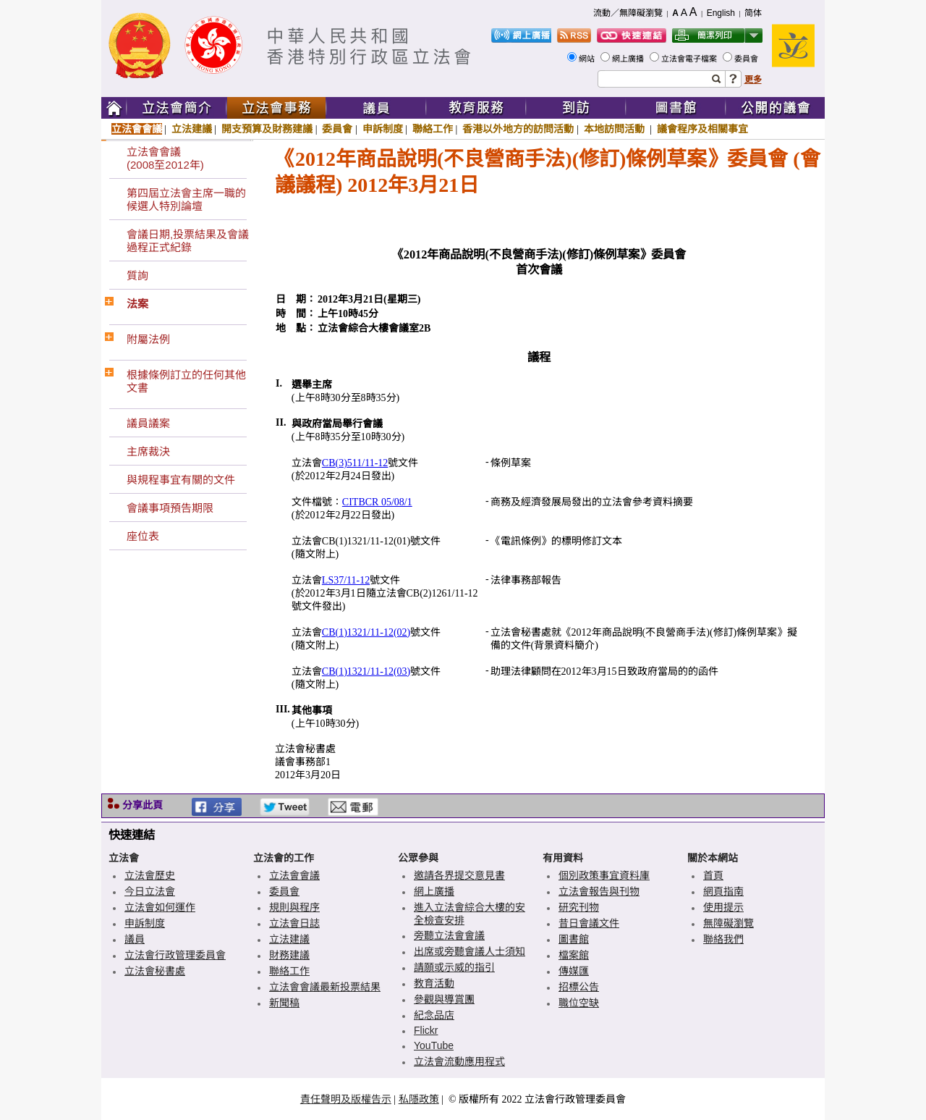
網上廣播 (629, 58)
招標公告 (578, 987)
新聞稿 (284, 1003)
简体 (753, 13)
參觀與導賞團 (444, 999)
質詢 (137, 275)
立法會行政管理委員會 (175, 955)
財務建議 (289, 955)
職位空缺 (578, 1003)
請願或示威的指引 (454, 967)
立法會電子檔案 (690, 58)
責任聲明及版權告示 (345, 1099)
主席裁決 (148, 451)
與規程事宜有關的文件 (181, 479)
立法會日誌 (294, 923)
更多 (753, 80)
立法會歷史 (149, 875)
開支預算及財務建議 (267, 129)
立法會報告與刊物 (599, 891)
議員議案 (148, 423)
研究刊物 (578, 907)
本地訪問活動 (615, 129)
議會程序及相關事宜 (702, 129)
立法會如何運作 (159, 907)
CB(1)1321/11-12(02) (366, 632)
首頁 (713, 875)
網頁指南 (723, 891)
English (721, 13)
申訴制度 (382, 129)
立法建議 (191, 129)
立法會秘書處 (154, 971)
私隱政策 (419, 1099)
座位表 (143, 536)
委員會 (747, 58)
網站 (588, 58)
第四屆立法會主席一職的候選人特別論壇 (186, 199)
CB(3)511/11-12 (355, 463)
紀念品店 (434, 1015)
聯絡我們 (723, 939)
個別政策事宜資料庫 (604, 875)
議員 (134, 939)
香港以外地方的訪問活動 (518, 129)
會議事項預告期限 (170, 508)
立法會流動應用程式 (459, 1061)
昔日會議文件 (588, 923)
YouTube (434, 1045)
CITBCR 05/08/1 (377, 502)
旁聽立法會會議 (449, 935)
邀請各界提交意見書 (459, 875)
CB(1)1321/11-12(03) (366, 671)
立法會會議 (136, 129)
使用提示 (723, 907)
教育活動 (434, 983)
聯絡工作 (432, 129)
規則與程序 (294, 907)
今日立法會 (149, 891)
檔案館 (573, 955)
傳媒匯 (573, 971)
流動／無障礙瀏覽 (628, 13)
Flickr (426, 1030)
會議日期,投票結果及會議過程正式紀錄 (188, 240)
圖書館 (573, 939)
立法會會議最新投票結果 (325, 987)
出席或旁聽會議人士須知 (469, 951)
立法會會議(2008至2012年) (165, 158)
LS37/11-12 (346, 580)
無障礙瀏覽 (728, 923)
